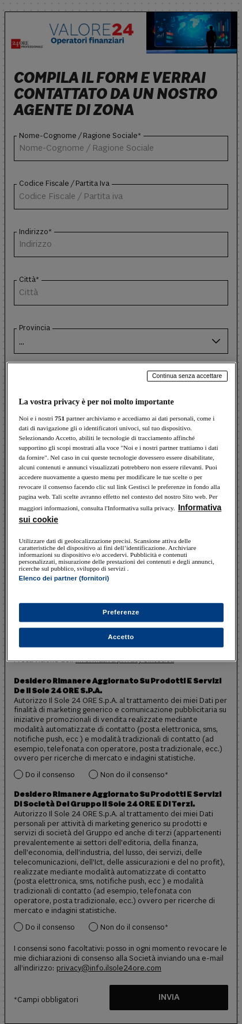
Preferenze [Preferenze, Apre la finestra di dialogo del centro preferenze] (121, 612)
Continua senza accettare (187, 375)
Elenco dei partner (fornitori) (64, 578)
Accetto (121, 637)
